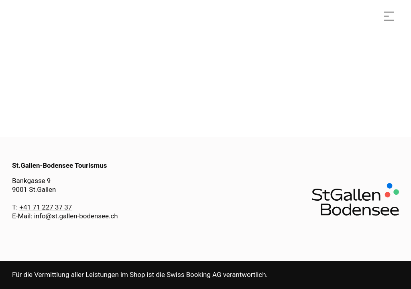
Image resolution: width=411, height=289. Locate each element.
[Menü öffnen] (389, 16)
